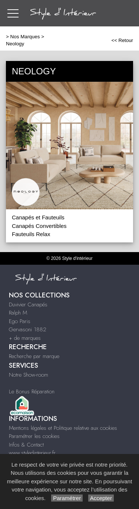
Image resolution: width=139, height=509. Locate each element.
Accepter (101, 498)
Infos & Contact (26, 445)
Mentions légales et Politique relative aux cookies (63, 428)
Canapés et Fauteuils (38, 217)
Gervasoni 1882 (27, 329)
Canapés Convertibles (39, 226)
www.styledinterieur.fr (32, 453)
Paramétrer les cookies (34, 436)
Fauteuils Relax (31, 234)
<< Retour (122, 40)
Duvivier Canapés (28, 304)
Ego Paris (19, 321)
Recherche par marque (34, 356)
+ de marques (25, 338)
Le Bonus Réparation (31, 391)
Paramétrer (67, 498)
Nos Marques (25, 36)
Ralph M (18, 313)
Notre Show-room (28, 375)
